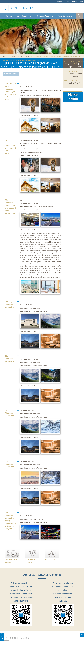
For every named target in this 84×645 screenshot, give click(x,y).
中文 (81, 1)
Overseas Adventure (45, 16)
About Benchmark (72, 1)
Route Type (7, 16)
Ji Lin (27, 56)
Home (5, 56)
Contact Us (60, 1)
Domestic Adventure (24, 16)
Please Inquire (73, 97)
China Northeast (16, 56)
